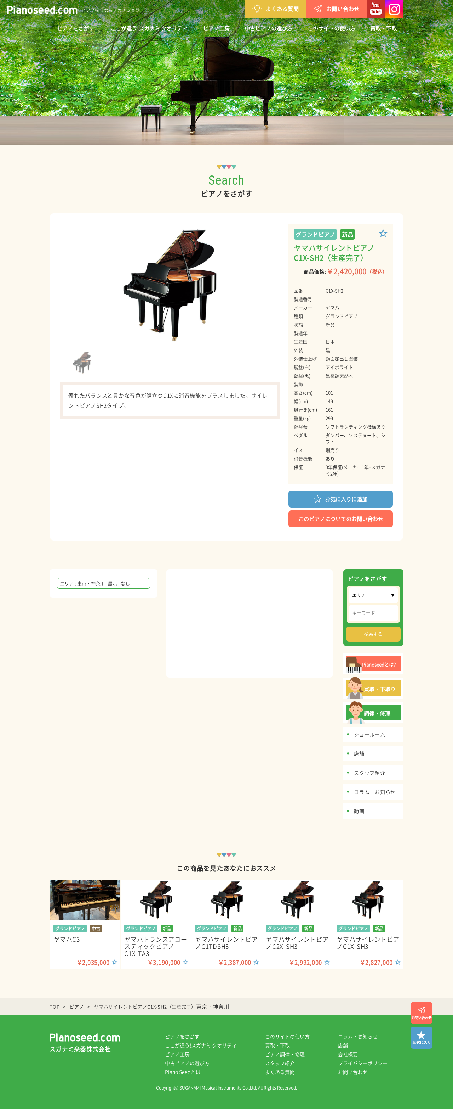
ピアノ (76, 1006)
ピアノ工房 (216, 28)
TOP (54, 1006)
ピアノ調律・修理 (285, 1054)
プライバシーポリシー (363, 1062)
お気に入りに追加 (340, 498)
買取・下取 (383, 28)
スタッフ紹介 (280, 1062)
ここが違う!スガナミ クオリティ (149, 28)
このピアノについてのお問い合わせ (340, 519)
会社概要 (348, 1054)
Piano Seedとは (183, 1071)
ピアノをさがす (75, 28)
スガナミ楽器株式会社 (80, 1048)
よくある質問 (275, 8)
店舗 (343, 1045)
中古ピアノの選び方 (268, 28)
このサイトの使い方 (331, 28)
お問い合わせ (336, 8)
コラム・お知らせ (358, 1036)
